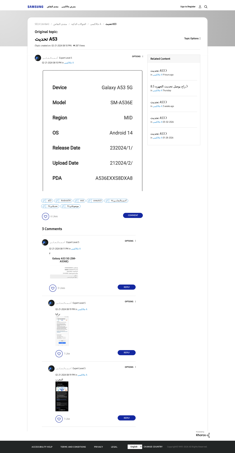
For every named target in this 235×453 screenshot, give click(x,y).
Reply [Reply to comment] (127, 287)
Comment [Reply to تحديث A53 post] (133, 215)
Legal (114, 447)
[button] (137, 56)
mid (82, 200)
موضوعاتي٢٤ (73, 206)
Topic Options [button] (191, 38)
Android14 (66, 200)
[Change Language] (135, 446)
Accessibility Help (42, 447)
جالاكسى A (69, 63)
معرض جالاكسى (68, 6)
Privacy (98, 447)
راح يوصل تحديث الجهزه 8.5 (168, 86)
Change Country (153, 447)
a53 (49, 200)
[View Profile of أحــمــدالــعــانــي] (50, 58)
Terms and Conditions (73, 447)
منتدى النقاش (52, 6)
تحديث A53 (157, 70)
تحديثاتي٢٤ (53, 206)
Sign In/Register (188, 6)
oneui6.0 (97, 200)
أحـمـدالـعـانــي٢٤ (118, 200)
